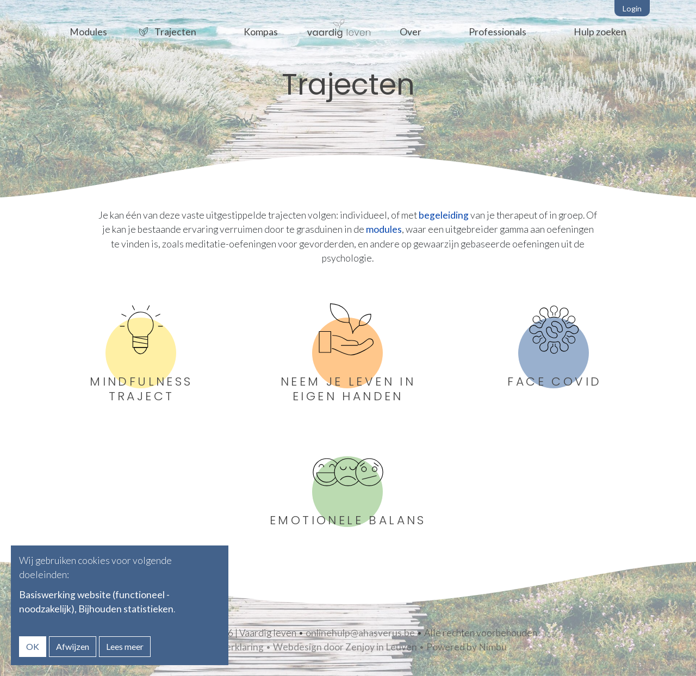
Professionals (497, 32)
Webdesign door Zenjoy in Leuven (345, 647)
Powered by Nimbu (466, 647)
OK (32, 646)
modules (384, 229)
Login (632, 8)
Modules (88, 32)
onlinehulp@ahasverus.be (360, 632)
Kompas (261, 32)
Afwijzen (72, 646)
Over (410, 32)
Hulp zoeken (600, 32)
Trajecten (175, 32)
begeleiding (444, 215)
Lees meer (125, 646)
